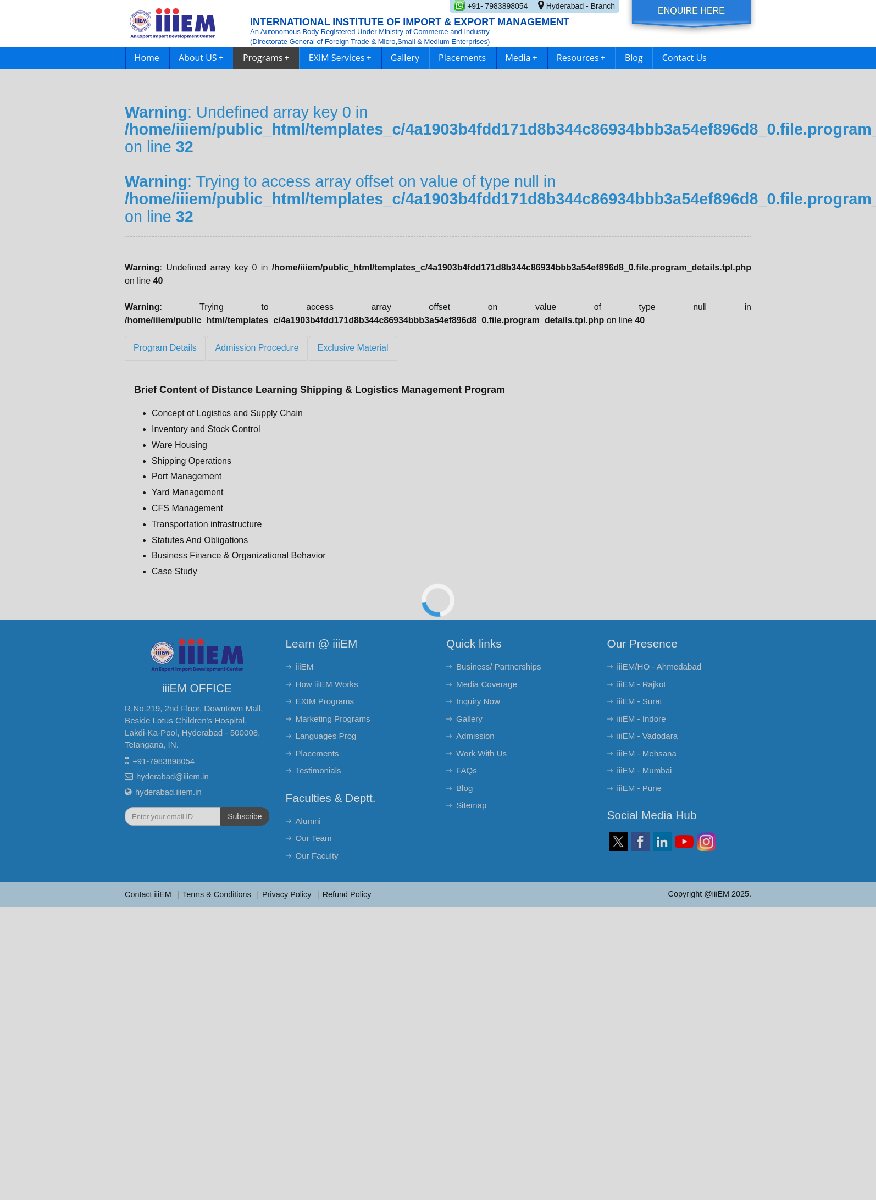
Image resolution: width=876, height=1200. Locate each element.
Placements (462, 58)
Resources (581, 58)
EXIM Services (340, 58)
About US (201, 58)
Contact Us (684, 58)
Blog (634, 58)
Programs (266, 58)
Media (521, 58)
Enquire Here (691, 10)
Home (147, 58)
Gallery (405, 58)
